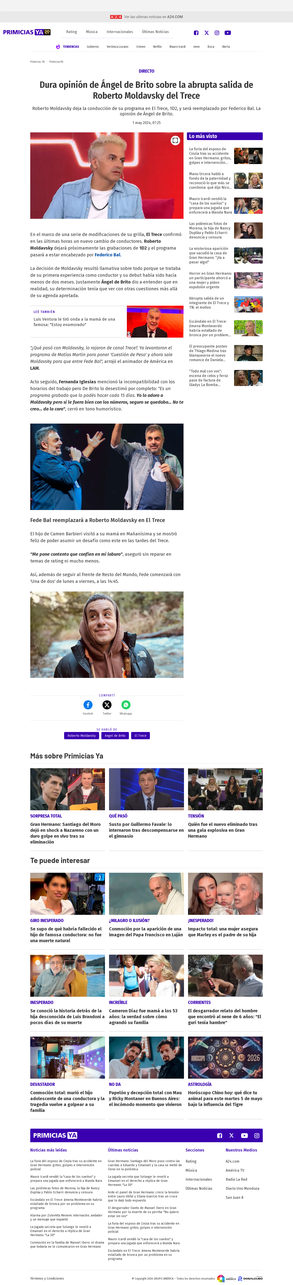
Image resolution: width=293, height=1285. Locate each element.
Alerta (226, 47)
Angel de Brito (115, 736)
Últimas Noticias (155, 32)
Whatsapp (126, 707)
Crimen (140, 47)
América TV (235, 1168)
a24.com (175, 17)
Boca (211, 47)
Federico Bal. (108, 254)
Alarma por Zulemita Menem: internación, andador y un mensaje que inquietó (66, 1216)
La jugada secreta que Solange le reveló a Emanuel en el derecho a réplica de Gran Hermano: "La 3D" (60, 1229)
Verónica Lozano (117, 47)
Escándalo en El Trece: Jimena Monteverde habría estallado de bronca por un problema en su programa (66, 1202)
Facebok (88, 707)
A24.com (233, 1159)
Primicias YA (37, 61)
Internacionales (120, 32)
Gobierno (93, 47)
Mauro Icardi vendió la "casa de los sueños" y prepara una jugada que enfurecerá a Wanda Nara (66, 1177)
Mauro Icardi (178, 47)
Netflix (157, 47)
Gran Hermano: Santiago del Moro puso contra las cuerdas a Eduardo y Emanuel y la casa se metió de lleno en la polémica (145, 1163)
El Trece (140, 736)
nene (196, 47)
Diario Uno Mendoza (242, 1187)
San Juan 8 (234, 1196)
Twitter (107, 707)
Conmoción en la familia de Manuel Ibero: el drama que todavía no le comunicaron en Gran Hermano (67, 1243)
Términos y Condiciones (47, 1277)
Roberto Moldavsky (81, 736)
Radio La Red (236, 1177)
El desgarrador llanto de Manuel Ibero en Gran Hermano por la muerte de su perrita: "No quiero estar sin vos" (143, 1210)
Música (92, 32)
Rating (71, 32)
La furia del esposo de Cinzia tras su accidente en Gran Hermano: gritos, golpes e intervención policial (66, 1163)
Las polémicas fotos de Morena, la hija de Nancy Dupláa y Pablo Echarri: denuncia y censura (65, 1188)
